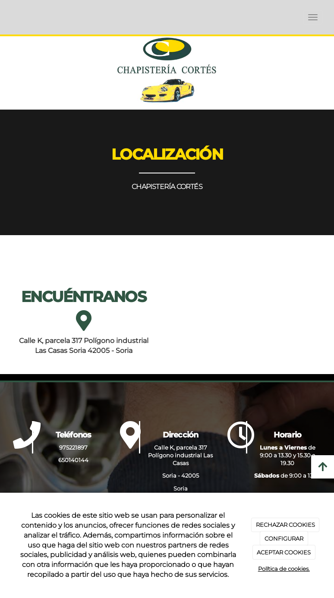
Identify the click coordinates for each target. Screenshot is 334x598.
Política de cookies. (284, 568)
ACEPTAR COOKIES (284, 552)
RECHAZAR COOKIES (285, 524)
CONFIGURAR (284, 538)
